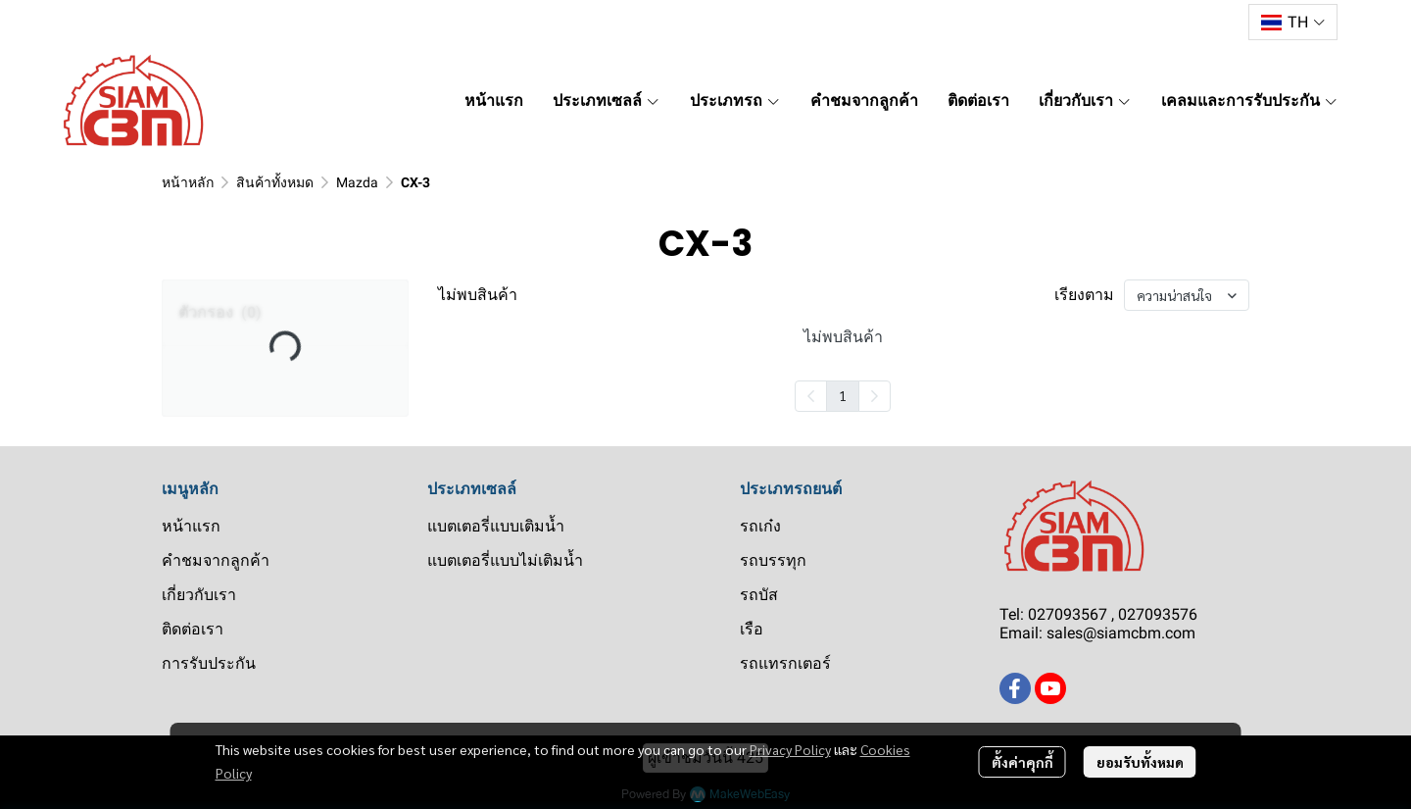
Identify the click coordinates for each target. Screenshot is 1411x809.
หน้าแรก (191, 526)
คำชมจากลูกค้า (215, 560)
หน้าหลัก (188, 182)
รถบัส (759, 594)
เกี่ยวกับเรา (199, 594)
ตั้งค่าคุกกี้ (1022, 762)
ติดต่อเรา (192, 629)
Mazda (357, 182)
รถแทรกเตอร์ (785, 663)
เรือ (751, 629)
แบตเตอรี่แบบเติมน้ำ (495, 526)
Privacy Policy (790, 749)
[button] (1293, 22)
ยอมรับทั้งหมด (1140, 762)
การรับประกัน (209, 663)
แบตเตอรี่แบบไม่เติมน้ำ (505, 560)
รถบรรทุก (773, 560)
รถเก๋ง (760, 526)
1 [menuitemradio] (843, 395)
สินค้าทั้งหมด (275, 182)
